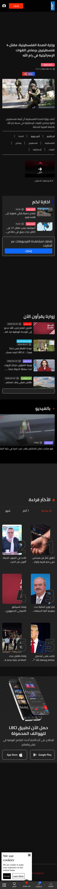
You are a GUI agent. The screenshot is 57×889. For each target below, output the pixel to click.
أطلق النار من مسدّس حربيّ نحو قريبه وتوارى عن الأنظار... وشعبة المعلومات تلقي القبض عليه (43, 560)
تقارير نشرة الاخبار (24, 341)
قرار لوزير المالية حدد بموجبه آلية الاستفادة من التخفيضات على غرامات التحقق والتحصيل (43, 609)
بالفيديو (42, 408)
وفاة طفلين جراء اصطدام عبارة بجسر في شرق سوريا (14, 658)
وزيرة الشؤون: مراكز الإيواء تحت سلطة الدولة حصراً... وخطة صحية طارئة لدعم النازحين (18, 367)
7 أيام (26, 511)
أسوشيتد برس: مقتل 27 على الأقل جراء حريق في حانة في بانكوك (21, 230)
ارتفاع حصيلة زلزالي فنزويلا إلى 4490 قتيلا (20, 215)
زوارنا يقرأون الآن (39, 316)
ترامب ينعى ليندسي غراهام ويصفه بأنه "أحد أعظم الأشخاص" (43, 658)
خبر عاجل (27, 324)
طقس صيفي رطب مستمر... (18, 382)
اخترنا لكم (41, 202)
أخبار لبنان (27, 361)
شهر (7, 511)
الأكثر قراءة (40, 500)
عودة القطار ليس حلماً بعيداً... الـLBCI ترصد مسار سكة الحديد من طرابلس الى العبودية (17, 350)
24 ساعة (46, 511)
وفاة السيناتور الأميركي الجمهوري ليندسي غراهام (16, 609)
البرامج (14, 885)
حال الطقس (26, 378)
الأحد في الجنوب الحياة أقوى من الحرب (14, 560)
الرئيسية (50, 885)
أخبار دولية (31, 209)
